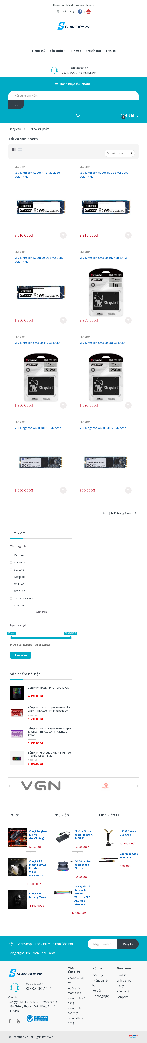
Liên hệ (111, 50)
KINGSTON (20, 166)
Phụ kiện (122, 975)
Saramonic (20, 562)
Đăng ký (128, 944)
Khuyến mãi (93, 50)
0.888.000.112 (79, 68)
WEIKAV (19, 584)
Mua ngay (63, 235)
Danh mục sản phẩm (72, 84)
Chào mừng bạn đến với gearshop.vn (73, 5)
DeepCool (20, 577)
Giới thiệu (98, 975)
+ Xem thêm (41, 611)
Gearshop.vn (19, 1037)
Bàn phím (122, 997)
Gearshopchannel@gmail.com (79, 72)
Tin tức (76, 50)
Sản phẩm (56, 50)
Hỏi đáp (97, 990)
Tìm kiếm (21, 655)
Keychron (19, 555)
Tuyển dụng (65, 11)
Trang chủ (38, 50)
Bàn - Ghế (123, 991)
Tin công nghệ (100, 996)
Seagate (19, 569)
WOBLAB (19, 591)
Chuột (120, 986)
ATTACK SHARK (23, 598)
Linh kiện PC (124, 980)
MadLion (19, 605)
